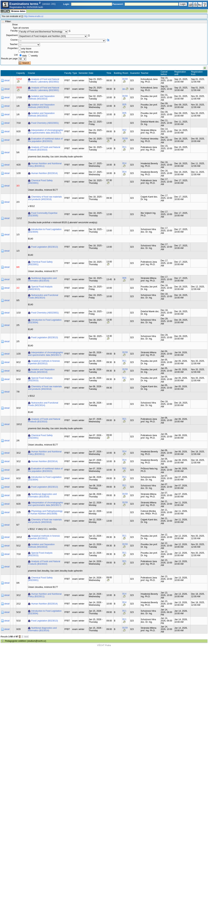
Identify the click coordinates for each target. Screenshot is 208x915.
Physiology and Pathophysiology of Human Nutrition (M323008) (45, 512)
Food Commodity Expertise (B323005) (43, 214)
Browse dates (18, 11)
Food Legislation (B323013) (44, 247)
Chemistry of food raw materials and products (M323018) (45, 198)
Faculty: (14, 30)
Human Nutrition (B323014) (44, 173)
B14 (124, 163)
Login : (66, 4)
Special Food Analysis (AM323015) (40, 287)
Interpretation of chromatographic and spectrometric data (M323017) (45, 131)
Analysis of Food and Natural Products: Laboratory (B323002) (43, 80)
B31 (124, 468)
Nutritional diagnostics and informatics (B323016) (42, 279)
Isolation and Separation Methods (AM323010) (41, 106)
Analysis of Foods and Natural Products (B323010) (44, 148)
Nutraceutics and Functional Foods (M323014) (43, 296)
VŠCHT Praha (104, 645)
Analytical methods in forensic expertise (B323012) (44, 362)
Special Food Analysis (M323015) (40, 379)
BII (123, 89)
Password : (118, 4)
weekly (34, 55)
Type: (15, 28)
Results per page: (9, 58)
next (26, 636)
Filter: (8, 21)
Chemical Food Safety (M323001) (40, 181)
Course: (14, 40)
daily (24, 55)
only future (26, 48)
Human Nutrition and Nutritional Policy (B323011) (44, 164)
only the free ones (29, 52)
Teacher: (14, 44)
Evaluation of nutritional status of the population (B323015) (45, 140)
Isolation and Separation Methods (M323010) (41, 97)
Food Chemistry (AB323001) (45, 123)
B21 (124, 419)
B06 (124, 278)
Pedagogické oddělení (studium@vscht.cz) (25, 641)
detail (7, 80)
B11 (124, 147)
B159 (125, 79)
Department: (12, 35)
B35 (124, 104)
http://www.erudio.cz (33, 16)
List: (16, 55)
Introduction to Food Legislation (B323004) (44, 230)
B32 (124, 130)
